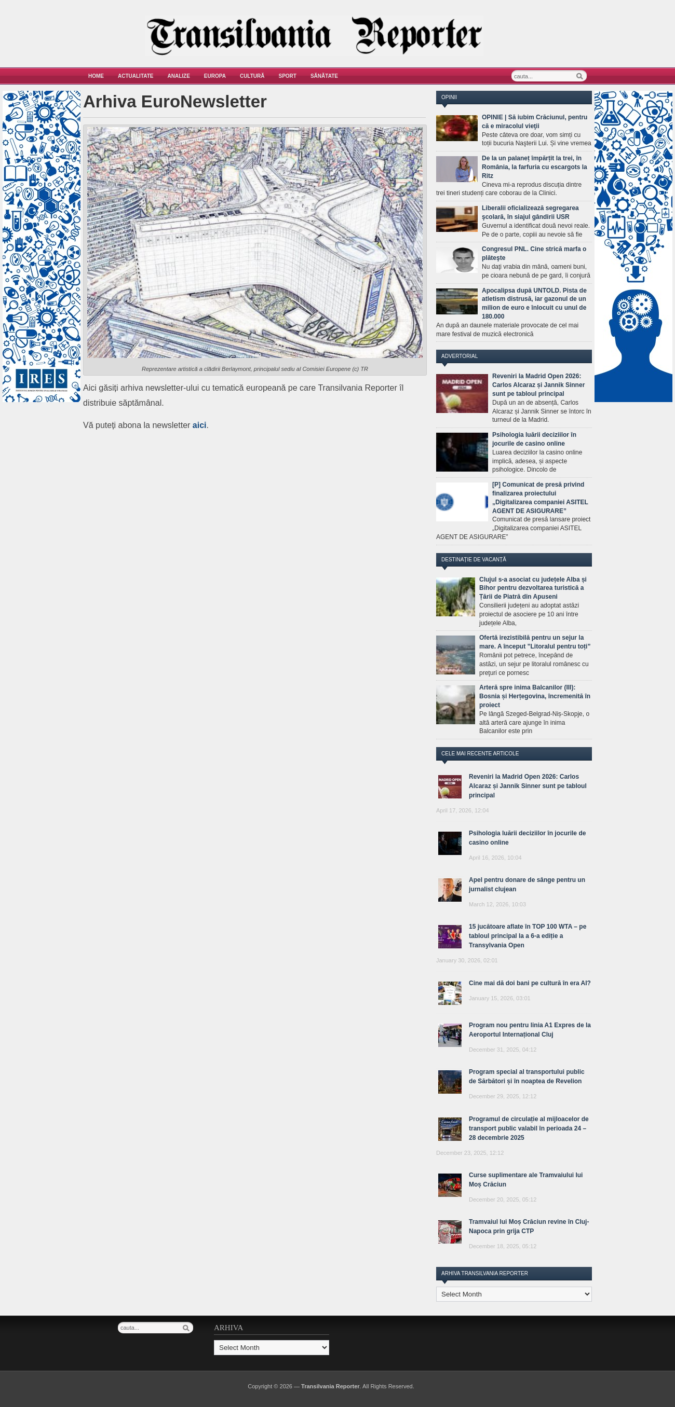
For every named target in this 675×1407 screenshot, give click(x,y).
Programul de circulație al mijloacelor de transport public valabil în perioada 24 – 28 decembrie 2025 (529, 1128)
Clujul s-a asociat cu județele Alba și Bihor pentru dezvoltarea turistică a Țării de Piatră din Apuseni (533, 588)
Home (96, 76)
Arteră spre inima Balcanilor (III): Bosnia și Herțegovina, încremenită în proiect (534, 696)
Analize (179, 76)
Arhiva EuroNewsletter (175, 101)
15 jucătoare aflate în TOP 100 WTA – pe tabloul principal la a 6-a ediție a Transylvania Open (527, 936)
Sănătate (324, 76)
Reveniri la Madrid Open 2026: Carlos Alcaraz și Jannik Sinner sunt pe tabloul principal (538, 385)
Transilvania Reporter (330, 1386)
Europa (215, 76)
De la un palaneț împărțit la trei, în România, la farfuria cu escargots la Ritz (534, 167)
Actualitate (136, 76)
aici (200, 425)
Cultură (252, 76)
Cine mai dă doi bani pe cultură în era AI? (530, 983)
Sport (287, 76)
